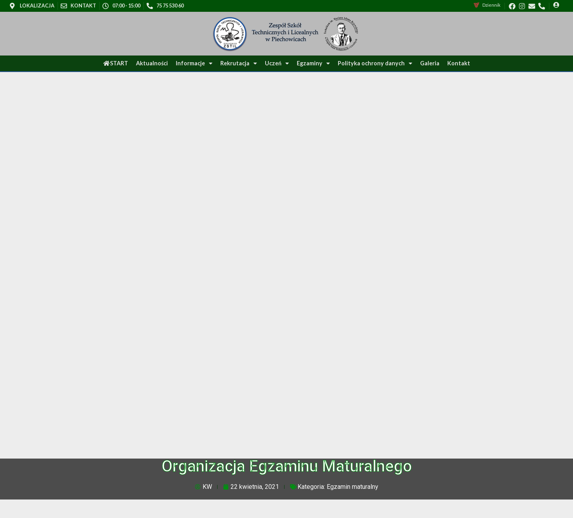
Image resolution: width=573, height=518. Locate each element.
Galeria (429, 63)
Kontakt (458, 63)
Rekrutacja (238, 63)
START (115, 63)
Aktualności (152, 63)
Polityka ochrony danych (375, 63)
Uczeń (277, 63)
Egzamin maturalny (352, 486)
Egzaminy (313, 63)
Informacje (194, 63)
